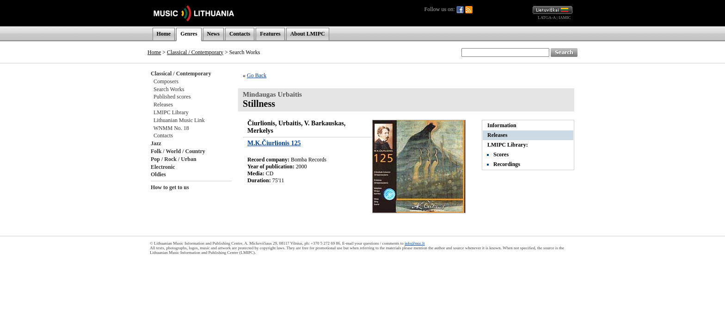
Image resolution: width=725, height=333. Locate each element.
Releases (163, 104)
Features (270, 34)
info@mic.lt (415, 243)
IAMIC (565, 17)
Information (501, 125)
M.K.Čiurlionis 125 (274, 143)
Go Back (256, 75)
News (213, 34)
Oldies (158, 174)
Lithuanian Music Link (179, 120)
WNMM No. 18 (171, 128)
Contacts (239, 34)
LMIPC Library (171, 112)
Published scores (172, 96)
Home (164, 34)
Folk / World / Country (178, 151)
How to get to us (170, 187)
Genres (188, 34)
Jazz (156, 143)
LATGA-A (547, 17)
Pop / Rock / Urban (174, 159)
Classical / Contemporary (195, 52)
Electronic (163, 167)
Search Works (169, 89)
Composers (166, 81)
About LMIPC (307, 34)
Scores (501, 154)
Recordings (506, 164)
